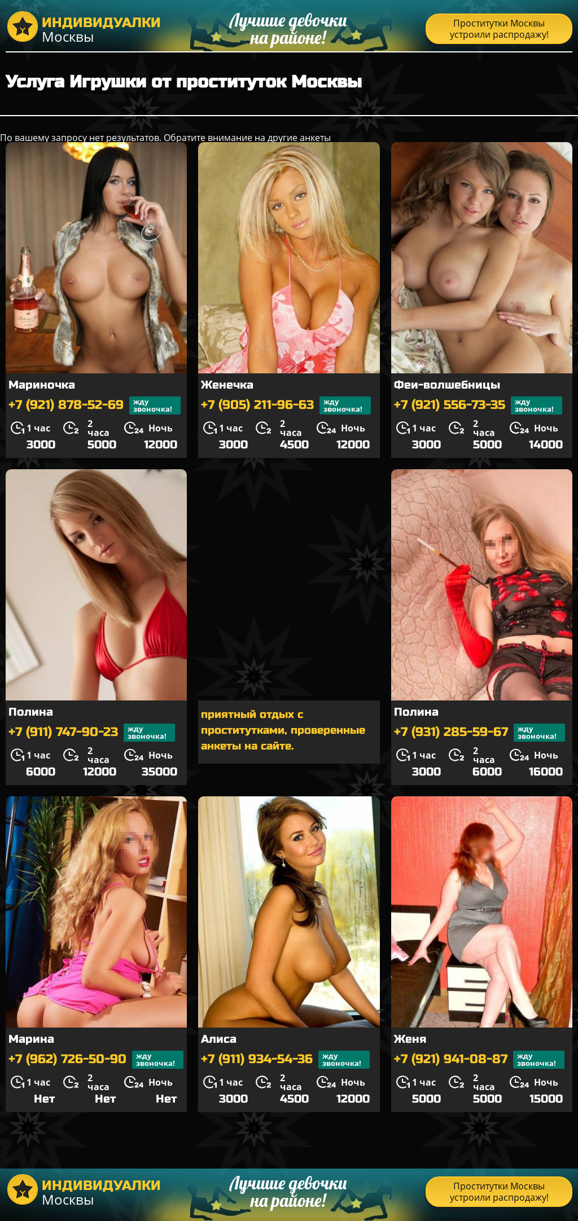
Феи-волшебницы (447, 385)
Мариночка (41, 385)
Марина (31, 1039)
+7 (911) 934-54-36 (285, 1060)
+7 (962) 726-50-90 (95, 1060)
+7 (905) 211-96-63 (286, 405)
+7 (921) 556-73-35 (478, 405)
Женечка (227, 385)
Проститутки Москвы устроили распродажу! (499, 29)
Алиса (219, 1039)
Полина (30, 712)
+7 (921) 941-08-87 (479, 1060)
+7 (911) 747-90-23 (91, 733)
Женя (410, 1039)
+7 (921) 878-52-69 (94, 405)
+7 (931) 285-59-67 (479, 733)
